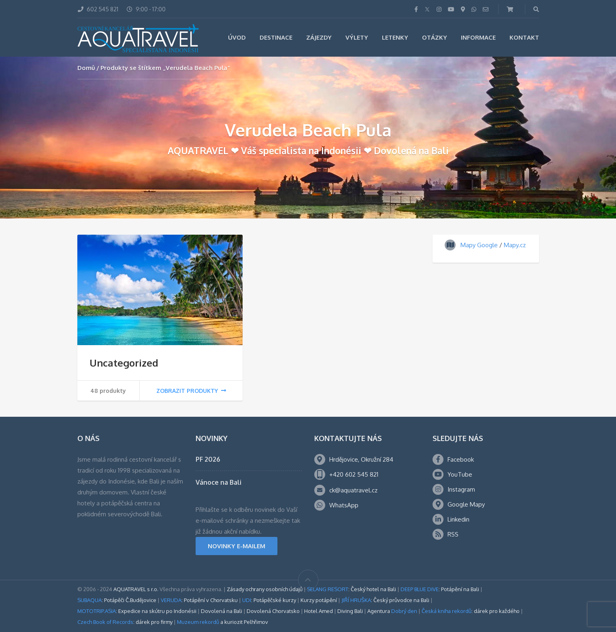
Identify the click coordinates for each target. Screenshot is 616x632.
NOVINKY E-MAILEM (236, 546)
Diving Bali (350, 611)
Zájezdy (319, 37)
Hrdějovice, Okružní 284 (361, 459)
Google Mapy (466, 504)
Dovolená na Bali (221, 611)
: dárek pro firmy (125, 622)
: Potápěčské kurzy (269, 600)
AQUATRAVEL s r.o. (135, 589)
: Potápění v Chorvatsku (199, 600)
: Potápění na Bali (440, 589)
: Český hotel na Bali (351, 589)
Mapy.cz (515, 245)
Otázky (434, 37)
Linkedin (458, 519)
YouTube (460, 474)
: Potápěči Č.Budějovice (116, 600)
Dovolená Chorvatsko (273, 611)
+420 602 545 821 (353, 474)
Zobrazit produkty (191, 390)
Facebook (461, 459)
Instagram (461, 489)
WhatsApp (343, 505)
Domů (86, 68)
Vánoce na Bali (218, 482)
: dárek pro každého (471, 611)
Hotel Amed (318, 611)
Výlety (356, 37)
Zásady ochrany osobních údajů (265, 589)
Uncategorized (124, 362)
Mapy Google (479, 245)
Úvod (237, 37)
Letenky (395, 37)
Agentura (392, 611)
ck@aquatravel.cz (353, 490)
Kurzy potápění (319, 600)
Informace (478, 37)
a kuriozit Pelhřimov (222, 622)
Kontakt (524, 37)
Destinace (276, 37)
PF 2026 (208, 459)
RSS (453, 534)
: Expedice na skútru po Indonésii (136, 611)
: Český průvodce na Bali (385, 600)
